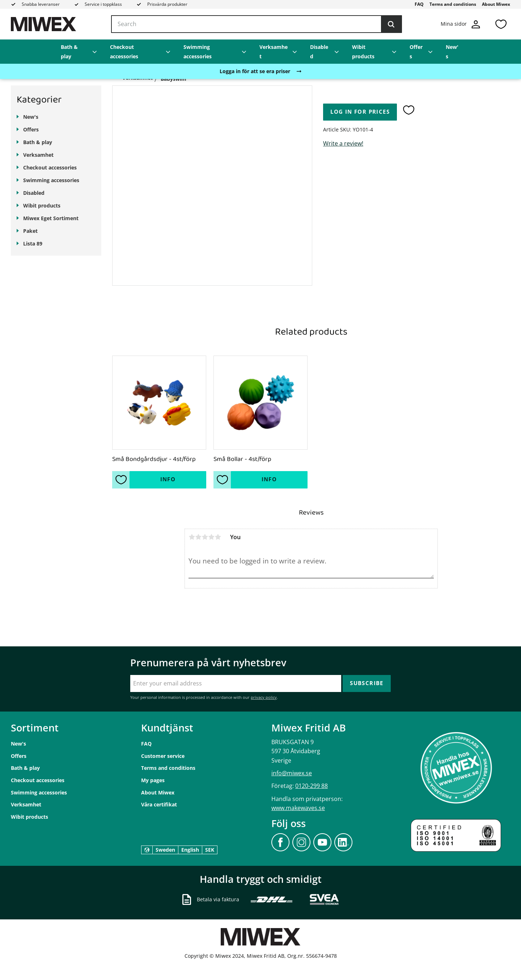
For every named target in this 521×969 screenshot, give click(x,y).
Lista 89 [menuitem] (32, 243)
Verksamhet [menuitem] (273, 51)
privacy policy (264, 697)
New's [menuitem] (452, 51)
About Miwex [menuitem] (496, 4)
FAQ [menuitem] (419, 4)
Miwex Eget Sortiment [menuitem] (51, 218)
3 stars (205, 537)
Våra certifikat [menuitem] (159, 804)
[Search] (391, 24)
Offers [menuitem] (416, 51)
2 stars (198, 537)
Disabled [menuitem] (319, 51)
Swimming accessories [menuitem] (197, 51)
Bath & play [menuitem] (69, 51)
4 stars (211, 537)
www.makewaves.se (298, 808)
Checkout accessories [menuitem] (124, 51)
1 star (192, 537)
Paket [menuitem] (30, 230)
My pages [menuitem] (153, 780)
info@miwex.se (291, 773)
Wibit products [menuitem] (363, 51)
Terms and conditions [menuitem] (452, 4)
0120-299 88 (311, 786)
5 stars (218, 537)
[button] (500, 24)
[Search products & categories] (256, 24)
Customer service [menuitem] (163, 755)
